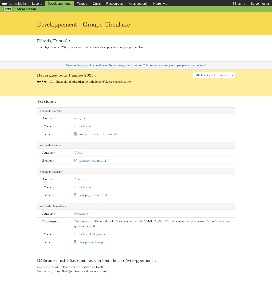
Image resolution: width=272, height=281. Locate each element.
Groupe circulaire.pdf (89, 242)
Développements (59, 3)
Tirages (82, 3)
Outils (97, 3)
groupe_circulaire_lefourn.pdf (95, 134)
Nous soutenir (138, 3)
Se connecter (260, 3)
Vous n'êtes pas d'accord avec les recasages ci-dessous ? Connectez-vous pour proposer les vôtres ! (136, 65)
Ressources (114, 3)
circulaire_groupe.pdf (90, 160)
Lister (8, 8)
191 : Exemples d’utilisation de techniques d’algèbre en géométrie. (84, 81)
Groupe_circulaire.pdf (90, 195)
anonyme (79, 118)
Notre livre (160, 3)
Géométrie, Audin (85, 126)
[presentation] (64, 47)
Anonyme (80, 179)
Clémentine (81, 213)
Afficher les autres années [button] (214, 75)
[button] (136, 111)
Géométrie (43, 267)
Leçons (37, 3)
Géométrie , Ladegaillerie (90, 234)
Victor (78, 152)
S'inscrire (238, 3)
